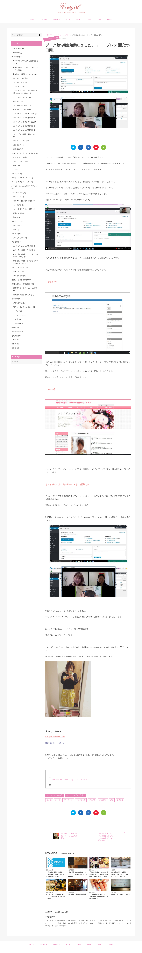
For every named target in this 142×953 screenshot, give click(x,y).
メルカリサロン (20, 238)
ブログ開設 (103, 800)
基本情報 (16, 299)
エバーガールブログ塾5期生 (75, 795)
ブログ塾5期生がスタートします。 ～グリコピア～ (69, 780)
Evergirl (49, 800)
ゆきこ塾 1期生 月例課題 (24, 250)
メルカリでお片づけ (21, 86)
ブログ (18, 311)
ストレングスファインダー (22, 182)
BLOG (78, 19)
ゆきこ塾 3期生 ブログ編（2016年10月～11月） (25, 262)
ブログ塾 (93, 800)
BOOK (68, 19)
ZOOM (58, 800)
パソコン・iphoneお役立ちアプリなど (25, 187)
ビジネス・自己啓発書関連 (24, 201)
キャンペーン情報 (20, 157)
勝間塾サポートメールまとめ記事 (25, 289)
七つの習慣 (18, 205)
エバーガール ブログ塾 (51, 38)
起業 (112, 800)
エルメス (16, 165)
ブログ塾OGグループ (22, 105)
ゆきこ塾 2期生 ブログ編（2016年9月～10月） (25, 255)
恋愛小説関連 (19, 213)
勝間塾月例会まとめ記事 (23, 295)
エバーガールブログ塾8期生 (24, 126)
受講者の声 (18, 145)
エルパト (17, 169)
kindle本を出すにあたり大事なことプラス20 (25, 69)
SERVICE (56, 19)
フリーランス (68, 800)
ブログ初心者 (81, 800)
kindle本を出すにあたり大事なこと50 (25, 62)
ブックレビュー (19, 193)
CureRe (109, 19)
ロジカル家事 (19, 276)
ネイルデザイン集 (20, 161)
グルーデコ (17, 174)
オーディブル (19, 197)
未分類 (15, 327)
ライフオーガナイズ (20, 267)
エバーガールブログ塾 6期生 (25, 114)
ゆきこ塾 (16, 242)
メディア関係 (19, 303)
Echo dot (17, 53)
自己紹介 (17, 225)
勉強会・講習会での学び (22, 280)
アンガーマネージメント (21, 97)
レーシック (18, 271)
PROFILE (44, 19)
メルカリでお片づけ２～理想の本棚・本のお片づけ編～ (25, 92)
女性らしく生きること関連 (24, 209)
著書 (16, 229)
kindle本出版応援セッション (24, 74)
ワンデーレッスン (21, 141)
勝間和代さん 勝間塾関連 (23, 284)
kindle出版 (17, 57)
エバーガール (17, 101)
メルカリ (16, 234)
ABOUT (32, 19)
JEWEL (89, 19)
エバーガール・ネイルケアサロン (25, 153)
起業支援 (121, 800)
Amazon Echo (18, 48)
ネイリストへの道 (20, 78)
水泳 (18, 319)
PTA (16, 340)
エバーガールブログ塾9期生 (24, 130)
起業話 (16, 348)
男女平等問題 (17, 331)
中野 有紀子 (50, 917)
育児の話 (16, 336)
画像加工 (18, 149)
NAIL (99, 19)
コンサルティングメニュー (22, 178)
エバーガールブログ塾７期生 (24, 122)
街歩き (16, 344)
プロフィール (17, 221)
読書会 (16, 217)
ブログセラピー (20, 82)
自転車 (19, 323)
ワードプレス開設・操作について (25, 135)
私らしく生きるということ (24, 307)
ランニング (20, 315)
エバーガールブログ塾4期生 (24, 246)
